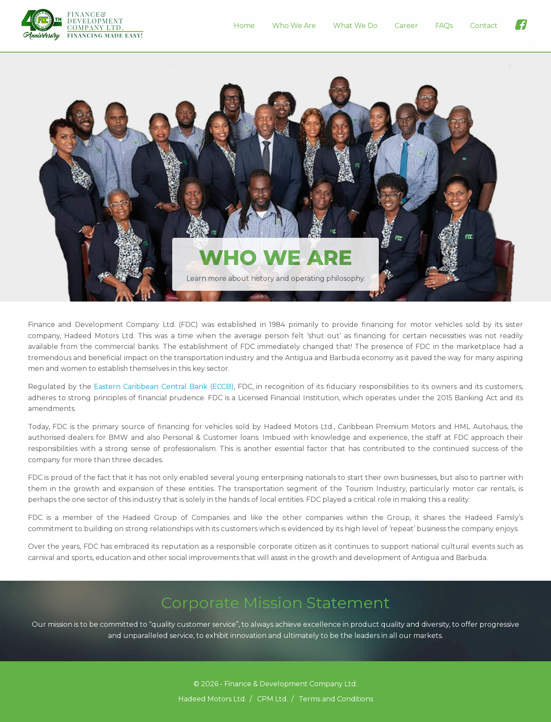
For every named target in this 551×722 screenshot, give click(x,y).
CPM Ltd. (272, 699)
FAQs (444, 26)
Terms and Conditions (336, 699)
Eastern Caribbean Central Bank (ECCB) (163, 387)
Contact (484, 26)
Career (406, 26)
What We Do (355, 26)
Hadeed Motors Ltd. (212, 699)
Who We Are (294, 26)
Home (244, 26)
